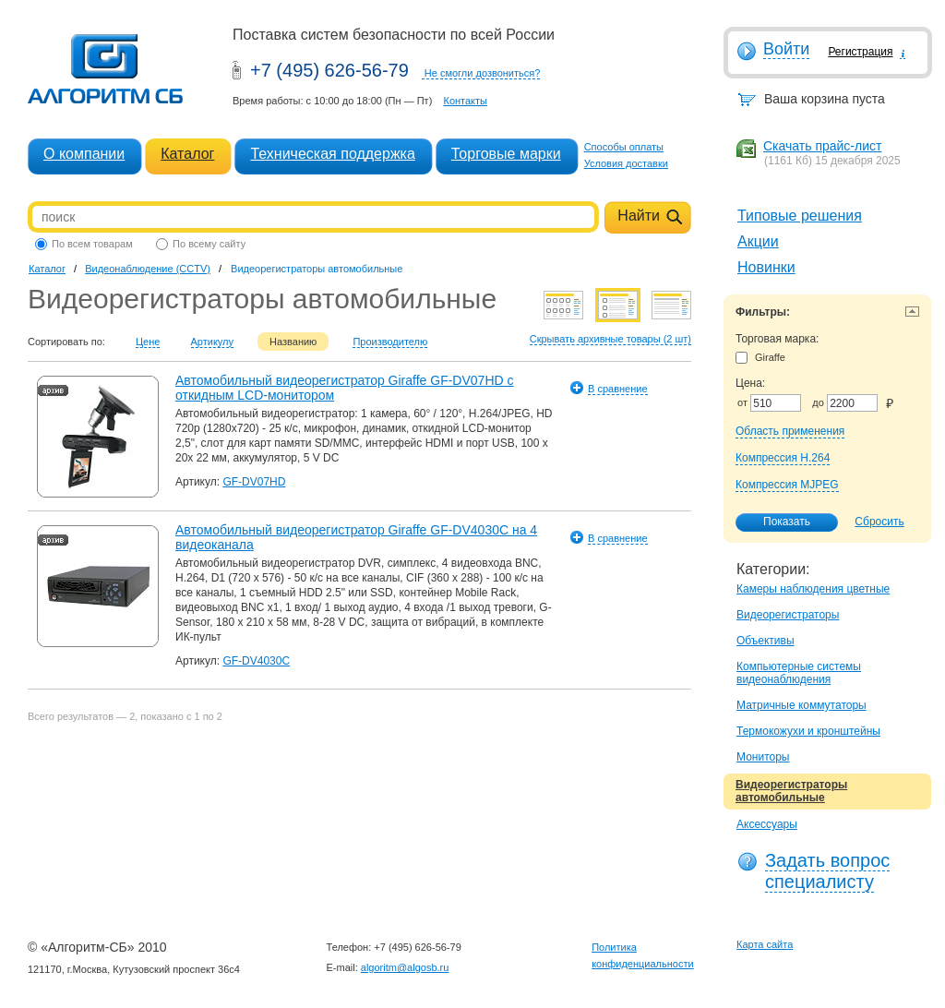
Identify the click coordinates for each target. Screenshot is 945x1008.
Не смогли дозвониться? (483, 72)
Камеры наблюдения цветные (813, 588)
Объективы (765, 640)
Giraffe (760, 358)
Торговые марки (506, 154)
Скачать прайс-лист (822, 145)
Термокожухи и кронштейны (808, 731)
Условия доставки (626, 163)
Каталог (187, 154)
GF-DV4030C (256, 660)
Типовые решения (799, 215)
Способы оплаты (624, 146)
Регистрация (860, 51)
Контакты (465, 100)
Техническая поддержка (332, 154)
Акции (758, 241)
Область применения (790, 431)
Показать (777, 522)
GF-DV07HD (253, 481)
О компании (84, 154)
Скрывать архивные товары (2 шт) (610, 338)
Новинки (766, 267)
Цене (148, 341)
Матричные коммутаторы (801, 705)
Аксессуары (766, 824)
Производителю (390, 341)
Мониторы (762, 756)
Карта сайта (764, 944)
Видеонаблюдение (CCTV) (147, 268)
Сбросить (879, 521)
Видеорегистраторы (787, 614)
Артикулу (212, 341)
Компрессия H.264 (783, 457)
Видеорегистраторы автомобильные (791, 791)
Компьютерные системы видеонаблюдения (798, 673)
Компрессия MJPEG (787, 484)
